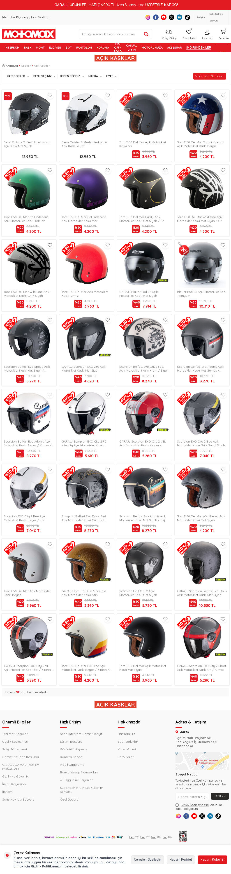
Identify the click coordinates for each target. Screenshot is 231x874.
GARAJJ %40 (222, 47)
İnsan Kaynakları (14, 784)
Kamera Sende (71, 757)
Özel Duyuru (69, 799)
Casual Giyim (131, 47)
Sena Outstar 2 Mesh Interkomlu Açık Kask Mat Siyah (26, 144)
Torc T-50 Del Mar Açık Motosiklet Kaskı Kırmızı (85, 293)
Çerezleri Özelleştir (147, 860)
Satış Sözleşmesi (14, 749)
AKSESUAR (174, 47)
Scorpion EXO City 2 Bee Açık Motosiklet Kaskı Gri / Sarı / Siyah (201, 443)
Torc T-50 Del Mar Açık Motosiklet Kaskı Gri (142, 144)
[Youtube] (163, 17)
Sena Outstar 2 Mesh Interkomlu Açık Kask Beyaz (84, 144)
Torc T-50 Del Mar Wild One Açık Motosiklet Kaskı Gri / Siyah (26, 293)
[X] (171, 17)
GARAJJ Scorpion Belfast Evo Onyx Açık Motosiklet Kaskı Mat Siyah (202, 593)
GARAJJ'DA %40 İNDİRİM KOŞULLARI (20, 767)
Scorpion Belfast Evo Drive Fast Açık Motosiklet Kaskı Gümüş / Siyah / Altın (84, 518)
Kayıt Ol (219, 796)
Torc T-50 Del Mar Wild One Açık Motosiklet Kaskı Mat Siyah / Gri (199, 219)
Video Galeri (127, 749)
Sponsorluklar (128, 742)
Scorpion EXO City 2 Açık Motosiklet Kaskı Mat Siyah (138, 593)
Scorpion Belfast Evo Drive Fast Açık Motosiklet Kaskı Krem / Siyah (144, 368)
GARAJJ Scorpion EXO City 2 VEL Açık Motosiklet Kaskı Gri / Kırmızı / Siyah (28, 668)
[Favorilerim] (188, 34)
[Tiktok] (187, 17)
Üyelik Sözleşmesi (15, 742)
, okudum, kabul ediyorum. (199, 806)
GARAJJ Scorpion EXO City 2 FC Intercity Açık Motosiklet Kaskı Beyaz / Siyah (84, 443)
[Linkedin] (179, 17)
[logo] (28, 34)
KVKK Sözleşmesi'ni (195, 805)
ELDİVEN (55, 47)
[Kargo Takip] (169, 34)
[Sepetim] (223, 34)
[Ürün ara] (146, 34)
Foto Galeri (126, 757)
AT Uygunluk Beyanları (76, 780)
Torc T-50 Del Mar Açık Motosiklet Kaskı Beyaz (27, 593)
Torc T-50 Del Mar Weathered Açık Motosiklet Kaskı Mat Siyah (201, 518)
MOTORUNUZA (152, 47)
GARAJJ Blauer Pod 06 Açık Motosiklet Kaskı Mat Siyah (138, 293)
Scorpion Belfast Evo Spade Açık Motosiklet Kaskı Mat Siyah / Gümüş (27, 368)
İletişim (201, 17)
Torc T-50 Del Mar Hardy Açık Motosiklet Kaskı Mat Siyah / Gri (141, 219)
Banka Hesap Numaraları (79, 772)
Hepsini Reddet (181, 860)
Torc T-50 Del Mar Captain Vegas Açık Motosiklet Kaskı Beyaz (200, 144)
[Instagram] (148, 17)
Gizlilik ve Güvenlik (15, 776)
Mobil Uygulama (72, 765)
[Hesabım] (207, 34)
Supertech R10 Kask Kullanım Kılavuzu (81, 790)
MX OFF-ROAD (117, 47)
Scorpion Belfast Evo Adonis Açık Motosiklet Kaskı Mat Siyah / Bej (142, 518)
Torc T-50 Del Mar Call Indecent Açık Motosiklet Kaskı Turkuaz (26, 219)
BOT (69, 47)
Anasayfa (10, 65)
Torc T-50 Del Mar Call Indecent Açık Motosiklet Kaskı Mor (84, 219)
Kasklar (26, 65)
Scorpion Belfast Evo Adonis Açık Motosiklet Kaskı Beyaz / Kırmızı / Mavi (27, 443)
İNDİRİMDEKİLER (198, 47)
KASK (27, 47)
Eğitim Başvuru (71, 742)
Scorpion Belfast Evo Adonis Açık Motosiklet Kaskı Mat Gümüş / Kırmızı (200, 368)
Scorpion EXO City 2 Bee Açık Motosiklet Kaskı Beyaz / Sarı (24, 518)
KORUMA (103, 47)
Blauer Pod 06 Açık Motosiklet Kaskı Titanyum (202, 293)
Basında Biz (126, 734)
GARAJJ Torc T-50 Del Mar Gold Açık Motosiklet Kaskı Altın (84, 593)
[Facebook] (156, 17)
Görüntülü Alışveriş (73, 749)
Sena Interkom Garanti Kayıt (81, 734)
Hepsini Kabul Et (212, 860)
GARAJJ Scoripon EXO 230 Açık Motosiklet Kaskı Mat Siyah (84, 368)
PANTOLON (84, 47)
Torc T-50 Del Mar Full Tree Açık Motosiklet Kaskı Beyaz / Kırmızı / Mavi (85, 668)
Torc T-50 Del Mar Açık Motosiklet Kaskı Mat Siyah (142, 667)
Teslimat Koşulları (15, 734)
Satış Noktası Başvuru (216, 17)
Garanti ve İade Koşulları (20, 757)
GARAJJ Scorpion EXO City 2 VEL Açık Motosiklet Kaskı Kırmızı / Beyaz (142, 443)
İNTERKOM (12, 47)
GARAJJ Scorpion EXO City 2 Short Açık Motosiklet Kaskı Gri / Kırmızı (201, 667)
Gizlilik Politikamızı (46, 866)
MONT (40, 47)
